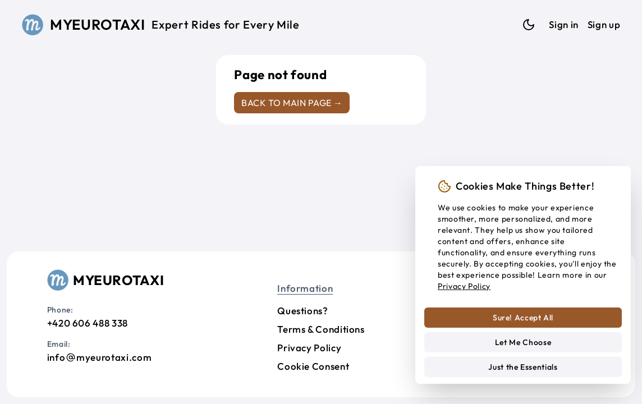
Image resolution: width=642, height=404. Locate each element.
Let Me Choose (523, 342)
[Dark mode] (528, 24)
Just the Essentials (522, 367)
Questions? (302, 310)
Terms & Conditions (321, 329)
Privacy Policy (309, 348)
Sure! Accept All (523, 318)
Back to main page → (291, 102)
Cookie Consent (313, 366)
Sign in (563, 24)
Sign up (604, 24)
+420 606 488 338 (87, 323)
